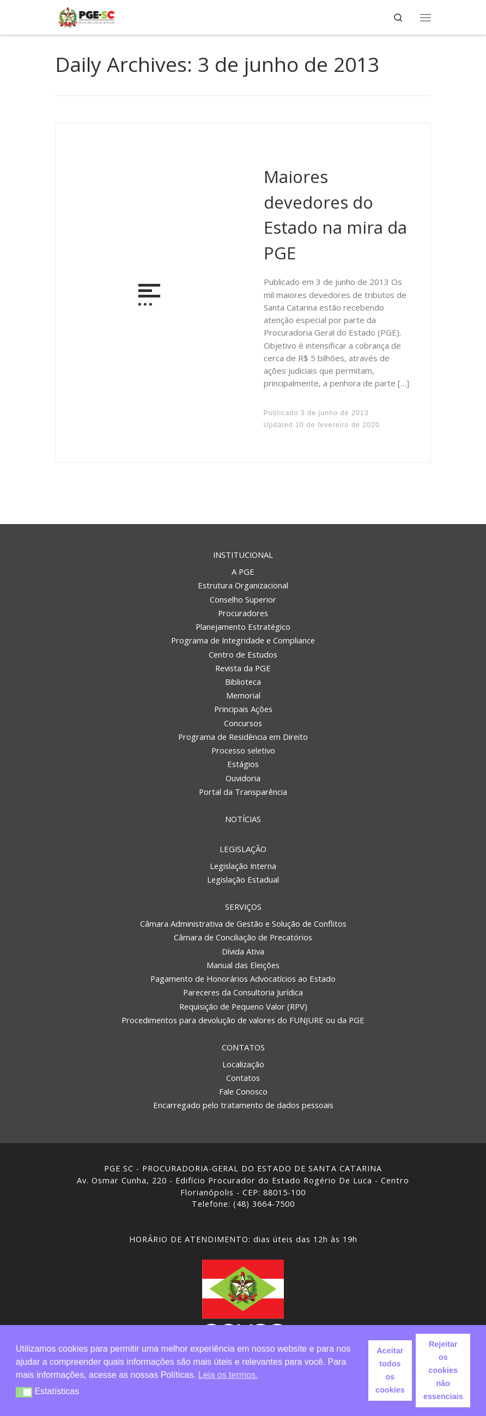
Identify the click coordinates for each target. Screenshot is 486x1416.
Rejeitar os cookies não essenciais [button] (443, 1370)
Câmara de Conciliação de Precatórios (243, 937)
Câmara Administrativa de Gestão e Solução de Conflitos (243, 923)
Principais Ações (243, 708)
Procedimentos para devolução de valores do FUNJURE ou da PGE (243, 1019)
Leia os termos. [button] (228, 1374)
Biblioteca (243, 681)
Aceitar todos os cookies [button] (390, 1370)
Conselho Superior (243, 599)
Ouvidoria (243, 778)
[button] (24, 1392)
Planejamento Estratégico (243, 626)
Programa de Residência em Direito (243, 736)
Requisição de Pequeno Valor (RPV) (243, 1006)
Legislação (243, 848)
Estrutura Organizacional (243, 585)
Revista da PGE (243, 668)
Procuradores (243, 612)
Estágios (243, 763)
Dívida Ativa (243, 951)
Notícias (243, 818)
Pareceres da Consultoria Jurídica (243, 992)
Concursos (243, 723)
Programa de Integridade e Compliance (243, 640)
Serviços (243, 906)
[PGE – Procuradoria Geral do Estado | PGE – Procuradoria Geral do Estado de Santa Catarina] (86, 16)
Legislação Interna (243, 865)
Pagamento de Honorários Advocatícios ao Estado (243, 978)
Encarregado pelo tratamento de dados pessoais (243, 1104)
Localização (243, 1064)
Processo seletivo (243, 750)
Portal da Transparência (243, 791)
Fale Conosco (243, 1091)
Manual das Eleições (243, 964)
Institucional (243, 554)
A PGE (243, 571)
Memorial (243, 695)
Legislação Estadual (243, 879)
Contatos (243, 1047)
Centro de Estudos (243, 654)
